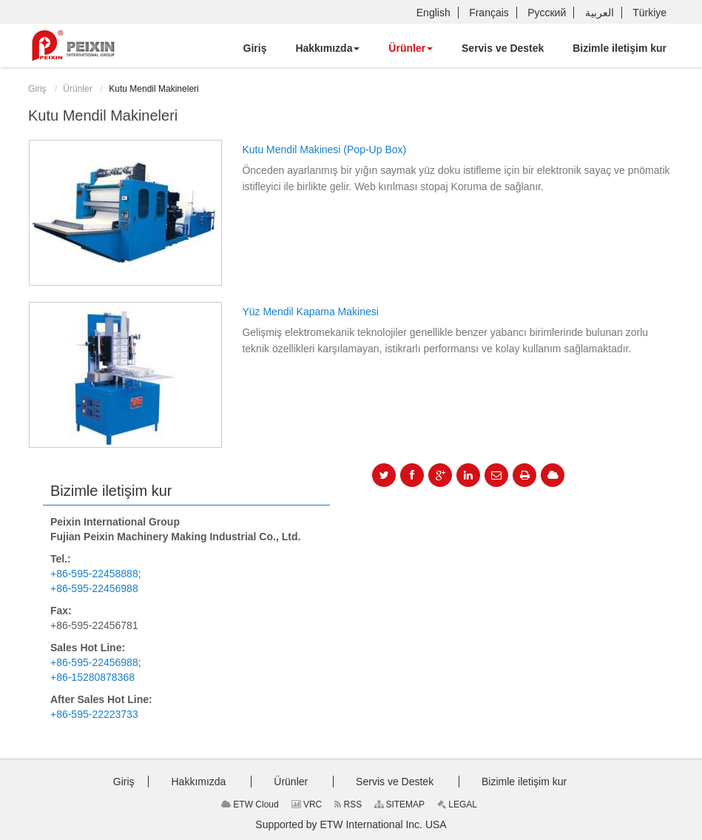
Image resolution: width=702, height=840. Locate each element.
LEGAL (457, 804)
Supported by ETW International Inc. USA (350, 824)
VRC (307, 804)
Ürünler (77, 89)
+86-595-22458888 (94, 573)
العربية (599, 13)
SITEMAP (399, 804)
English (433, 13)
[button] (327, 48)
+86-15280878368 (92, 677)
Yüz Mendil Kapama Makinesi (310, 311)
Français (489, 13)
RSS (348, 804)
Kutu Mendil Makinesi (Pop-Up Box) (324, 149)
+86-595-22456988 (94, 588)
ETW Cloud (250, 804)
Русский (546, 13)
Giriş (37, 89)
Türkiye (649, 13)
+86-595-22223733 (94, 714)
